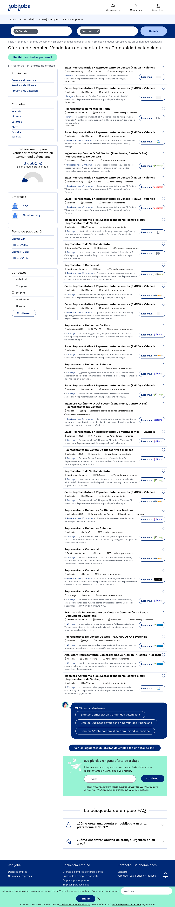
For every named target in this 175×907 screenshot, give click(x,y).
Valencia (16, 111)
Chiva (15, 127)
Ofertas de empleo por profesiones (83, 871)
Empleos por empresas (76, 880)
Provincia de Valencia (24, 80)
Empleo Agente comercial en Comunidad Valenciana (115, 731)
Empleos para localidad (76, 884)
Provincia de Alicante (24, 85)
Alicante (16, 116)
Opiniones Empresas (20, 876)
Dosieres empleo (17, 871)
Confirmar (24, 313)
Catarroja (17, 121)
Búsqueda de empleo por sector (81, 876)
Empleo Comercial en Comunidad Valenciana (110, 714)
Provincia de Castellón (25, 90)
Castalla (16, 132)
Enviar (86, 898)
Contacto (122, 871)
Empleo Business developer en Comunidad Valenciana (116, 722)
